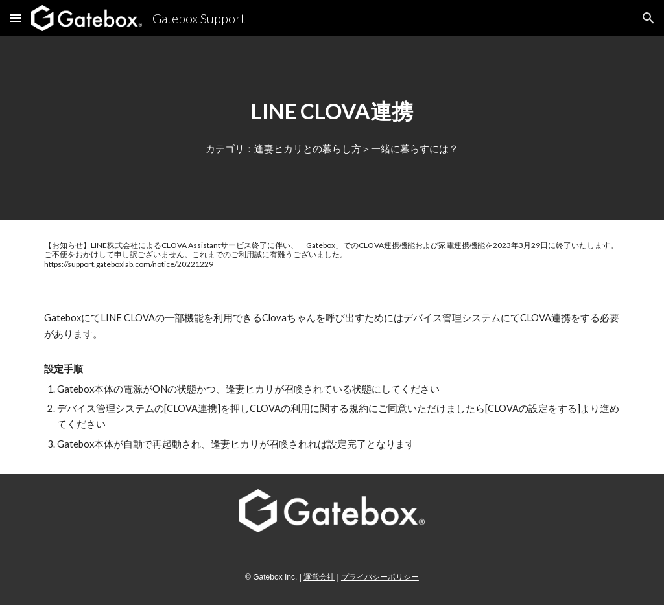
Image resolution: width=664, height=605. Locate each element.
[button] (15, 18)
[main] (332, 111)
